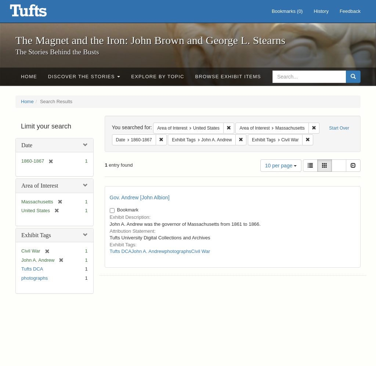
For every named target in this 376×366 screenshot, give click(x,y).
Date (26, 145)
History (321, 11)
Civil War (200, 251)
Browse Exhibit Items (228, 76)
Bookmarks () (287, 11)
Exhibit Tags (36, 235)
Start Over (339, 128)
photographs (34, 278)
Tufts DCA (32, 269)
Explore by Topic (157, 76)
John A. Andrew (147, 251)
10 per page (281, 165)
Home (29, 76)
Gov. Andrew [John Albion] (140, 197)
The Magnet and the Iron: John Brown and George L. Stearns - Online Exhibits (37, 13)
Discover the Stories (84, 76)
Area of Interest (39, 185)
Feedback (350, 11)
